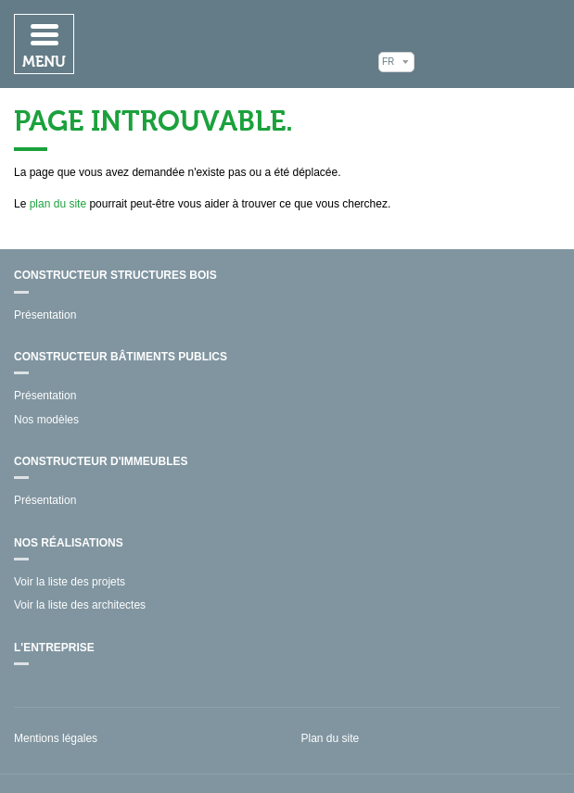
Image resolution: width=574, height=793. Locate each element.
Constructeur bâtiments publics (120, 356)
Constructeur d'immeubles (101, 461)
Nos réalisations (68, 542)
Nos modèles (46, 419)
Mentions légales (55, 738)
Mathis (491, 43)
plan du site (58, 203)
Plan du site (330, 738)
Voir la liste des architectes (80, 604)
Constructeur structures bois (115, 275)
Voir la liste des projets (69, 581)
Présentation (45, 314)
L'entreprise (54, 647)
